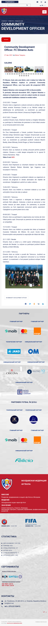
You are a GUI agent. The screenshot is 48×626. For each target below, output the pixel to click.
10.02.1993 (14, 526)
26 (24, 75)
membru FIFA (29, 526)
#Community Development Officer (16, 297)
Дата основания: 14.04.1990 (12, 543)
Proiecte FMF (19, 21)
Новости (11, 21)
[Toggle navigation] (44, 12)
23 (19, 75)
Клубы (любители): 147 (10, 548)
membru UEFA (5, 526)
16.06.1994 (38, 526)
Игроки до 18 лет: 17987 (11, 555)
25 (23, 75)
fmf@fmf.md (9, 603)
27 (26, 75)
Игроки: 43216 (8, 550)
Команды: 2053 (8, 545)
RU (41, 5)
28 (28, 75)
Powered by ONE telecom (41, 621)
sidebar (6, 39)
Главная (4, 21)
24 (21, 75)
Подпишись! (9, 2)
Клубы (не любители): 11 (11, 553)
